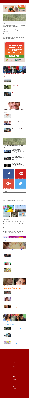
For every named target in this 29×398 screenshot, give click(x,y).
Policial (5, 136)
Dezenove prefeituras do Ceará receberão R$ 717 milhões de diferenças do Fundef (14, 224)
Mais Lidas (6, 219)
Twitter (14, 386)
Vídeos (5, 191)
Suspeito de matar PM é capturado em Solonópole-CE (15, 221)
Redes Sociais (14, 381)
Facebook (14, 384)
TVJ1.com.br (1, 2)
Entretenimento (7, 277)
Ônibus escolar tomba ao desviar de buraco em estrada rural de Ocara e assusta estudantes (14, 26)
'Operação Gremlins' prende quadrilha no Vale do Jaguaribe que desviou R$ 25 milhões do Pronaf (14, 232)
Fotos (14, 376)
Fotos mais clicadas (8, 204)
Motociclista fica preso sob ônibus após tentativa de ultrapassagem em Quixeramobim (13, 34)
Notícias (14, 357)
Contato (14, 379)
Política (5, 100)
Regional (5, 64)
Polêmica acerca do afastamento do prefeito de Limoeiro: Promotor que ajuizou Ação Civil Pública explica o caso (13, 228)
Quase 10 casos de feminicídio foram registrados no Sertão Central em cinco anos (13, 38)
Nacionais (5, 241)
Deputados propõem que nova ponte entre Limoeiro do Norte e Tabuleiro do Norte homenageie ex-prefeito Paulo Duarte (14, 30)
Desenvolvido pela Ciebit (14, 393)
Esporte (14, 362)
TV (14, 374)
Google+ (14, 388)
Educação (5, 313)
